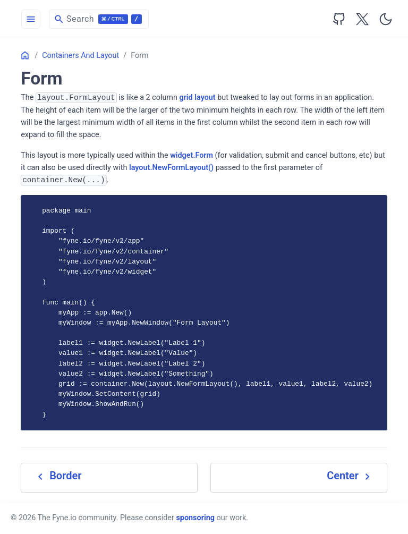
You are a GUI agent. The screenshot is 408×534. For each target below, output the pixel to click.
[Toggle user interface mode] (385, 19)
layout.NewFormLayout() (171, 167)
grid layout (198, 97)
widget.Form (191, 155)
